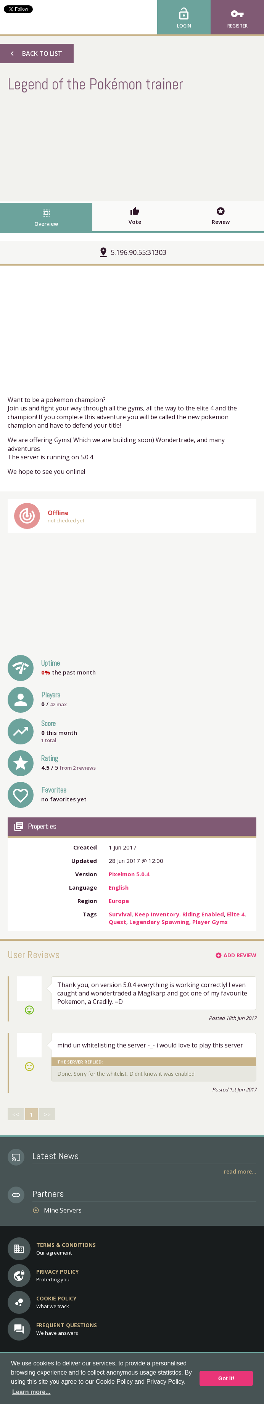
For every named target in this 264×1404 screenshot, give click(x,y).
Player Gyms (210, 922)
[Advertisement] (132, 145)
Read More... (240, 1171)
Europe (119, 901)
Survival (120, 914)
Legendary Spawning (159, 922)
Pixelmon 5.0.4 (129, 874)
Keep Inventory (157, 914)
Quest (117, 922)
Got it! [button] (226, 1378)
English (119, 887)
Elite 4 (236, 914)
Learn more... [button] (31, 1392)
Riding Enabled (203, 914)
